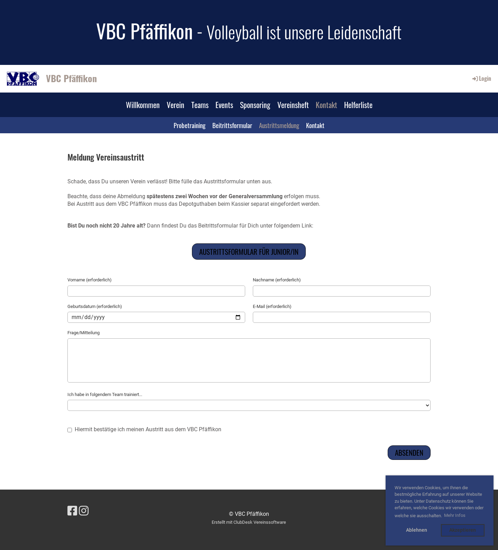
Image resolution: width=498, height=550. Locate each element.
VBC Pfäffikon (71, 78)
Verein (175, 104)
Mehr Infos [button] (454, 515)
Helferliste (358, 104)
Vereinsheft (293, 104)
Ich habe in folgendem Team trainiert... (104, 394)
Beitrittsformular (232, 125)
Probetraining (189, 125)
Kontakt (326, 104)
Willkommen (143, 104)
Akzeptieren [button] (462, 530)
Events (224, 104)
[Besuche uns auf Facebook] (72, 511)
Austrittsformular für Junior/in (248, 251)
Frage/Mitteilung (83, 332)
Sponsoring (255, 104)
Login (481, 78)
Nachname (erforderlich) (277, 279)
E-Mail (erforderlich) (272, 306)
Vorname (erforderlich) (89, 279)
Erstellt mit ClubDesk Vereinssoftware (249, 522)
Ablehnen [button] (416, 530)
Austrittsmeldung (279, 125)
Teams (200, 104)
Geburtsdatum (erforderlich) (94, 306)
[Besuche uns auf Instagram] (84, 511)
